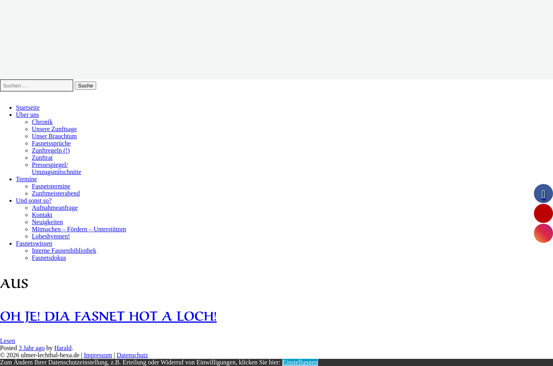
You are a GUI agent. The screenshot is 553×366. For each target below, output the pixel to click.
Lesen (7, 340)
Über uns (27, 114)
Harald (63, 348)
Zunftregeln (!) (51, 150)
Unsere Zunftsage (54, 129)
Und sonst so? (34, 200)
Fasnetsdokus (49, 257)
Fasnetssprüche (51, 143)
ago (32, 348)
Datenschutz (132, 355)
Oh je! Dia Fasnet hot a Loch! (108, 314)
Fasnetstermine (51, 186)
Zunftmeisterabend (56, 193)
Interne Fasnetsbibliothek (64, 250)
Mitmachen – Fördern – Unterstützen (79, 229)
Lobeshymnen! (51, 236)
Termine (26, 179)
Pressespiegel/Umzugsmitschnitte (56, 168)
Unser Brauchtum (54, 136)
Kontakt (42, 214)
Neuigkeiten (47, 222)
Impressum (98, 355)
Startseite (28, 107)
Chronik (42, 121)
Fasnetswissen (34, 243)
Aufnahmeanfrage (55, 207)
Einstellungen (300, 362)
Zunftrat (42, 157)
